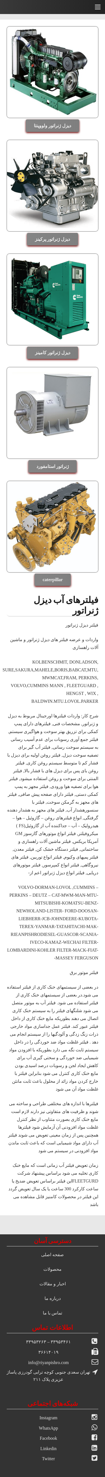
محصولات (52, 1269)
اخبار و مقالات (52, 1283)
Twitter (48, 1458)
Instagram (48, 1417)
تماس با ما (52, 1313)
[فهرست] (97, 7)
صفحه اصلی (52, 1254)
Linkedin (48, 1448)
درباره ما (53, 1298)
